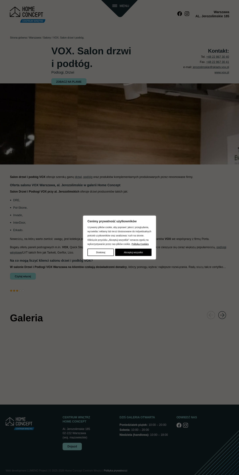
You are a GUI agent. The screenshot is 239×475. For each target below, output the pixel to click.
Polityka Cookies (140, 244)
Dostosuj (100, 252)
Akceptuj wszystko (133, 252)
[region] (119, 237)
